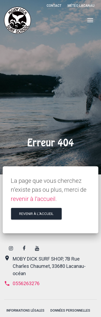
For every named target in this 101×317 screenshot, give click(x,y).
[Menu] (90, 20)
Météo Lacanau (81, 6)
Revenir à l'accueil (36, 213)
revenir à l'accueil (33, 198)
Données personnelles (70, 310)
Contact (54, 6)
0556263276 (22, 283)
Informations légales (25, 310)
